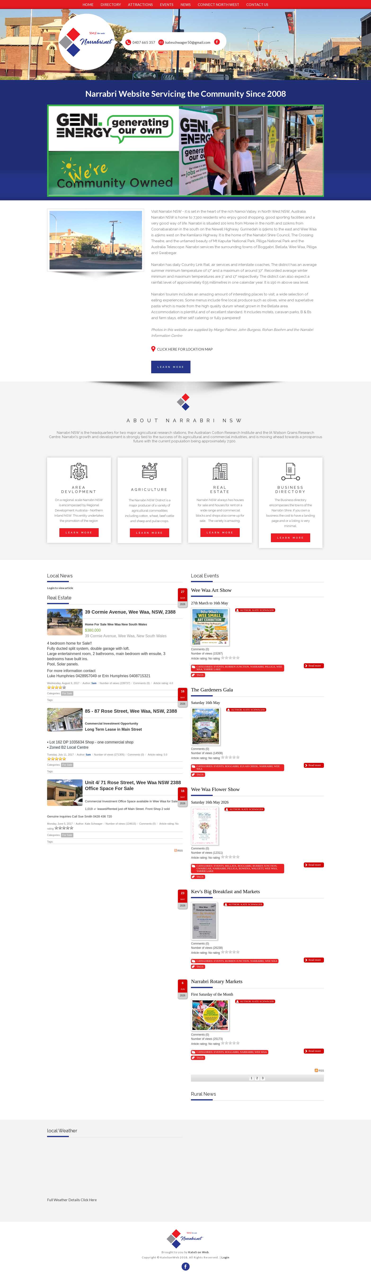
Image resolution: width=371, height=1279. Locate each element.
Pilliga (270, 666)
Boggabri (231, 766)
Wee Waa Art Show (211, 590)
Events (219, 666)
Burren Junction (237, 666)
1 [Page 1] (251, 1078)
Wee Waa (271, 868)
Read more (315, 665)
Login (225, 1257)
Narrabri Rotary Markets (216, 981)
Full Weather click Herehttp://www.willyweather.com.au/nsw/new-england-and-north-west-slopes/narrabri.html (115, 1207)
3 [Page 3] (263, 1078)
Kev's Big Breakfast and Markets (225, 891)
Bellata (230, 865)
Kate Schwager (263, 610)
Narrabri (257, 666)
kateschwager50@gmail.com (187, 42)
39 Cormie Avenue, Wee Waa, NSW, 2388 (130, 612)
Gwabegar (203, 868)
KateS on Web (198, 1252)
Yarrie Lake (212, 669)
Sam (94, 683)
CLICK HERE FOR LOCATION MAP (185, 349)
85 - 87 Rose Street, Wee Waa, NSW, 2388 (131, 711)
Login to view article (60, 588)
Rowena (244, 868)
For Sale (67, 693)
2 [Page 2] (257, 1078)
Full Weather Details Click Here (72, 1200)
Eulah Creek (249, 766)
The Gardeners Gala (212, 690)
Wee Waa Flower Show (215, 789)
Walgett (257, 868)
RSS (178, 850)
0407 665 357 (143, 42)
